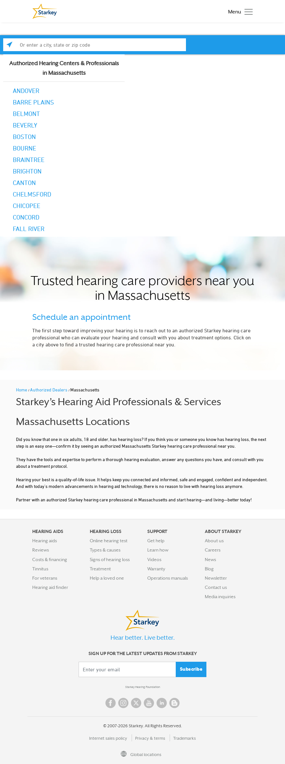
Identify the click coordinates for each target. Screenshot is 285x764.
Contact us (216, 587)
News (210, 559)
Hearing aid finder (50, 587)
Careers (212, 549)
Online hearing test (108, 540)
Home (22, 389)
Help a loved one (107, 578)
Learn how (157, 549)
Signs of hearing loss (110, 559)
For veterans (44, 578)
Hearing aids (44, 540)
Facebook (110, 703)
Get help (156, 540)
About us (214, 540)
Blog (209, 568)
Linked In (162, 703)
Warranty (156, 568)
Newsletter (216, 578)
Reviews (40, 549)
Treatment (100, 568)
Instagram (123, 703)
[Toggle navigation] (239, 11)
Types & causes (105, 549)
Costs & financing (49, 559)
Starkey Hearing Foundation (142, 687)
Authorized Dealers (49, 389)
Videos (154, 559)
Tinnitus (40, 568)
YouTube (149, 703)
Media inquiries (220, 596)
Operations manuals (167, 578)
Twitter (136, 703)
